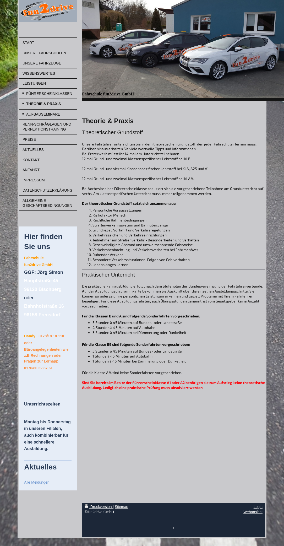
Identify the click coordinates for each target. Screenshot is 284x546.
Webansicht (253, 512)
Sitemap (121, 507)
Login (258, 507)
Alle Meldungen (37, 482)
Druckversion (99, 507)
